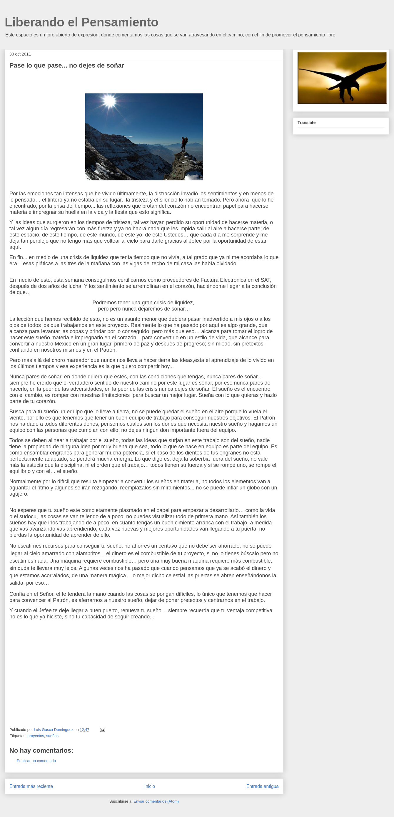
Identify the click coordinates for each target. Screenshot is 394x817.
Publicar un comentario (36, 761)
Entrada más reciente (31, 786)
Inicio (149, 786)
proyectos (35, 736)
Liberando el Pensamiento (81, 22)
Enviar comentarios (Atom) (156, 801)
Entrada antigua (262, 786)
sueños (52, 736)
